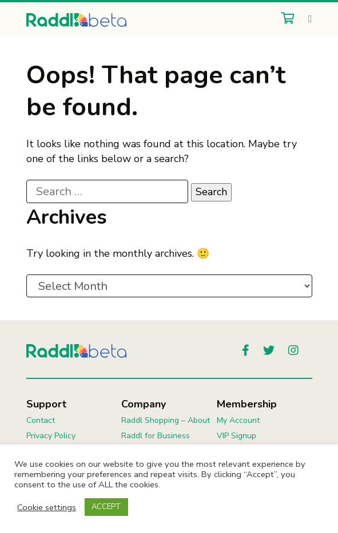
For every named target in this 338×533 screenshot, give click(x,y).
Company (143, 404)
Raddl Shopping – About (165, 420)
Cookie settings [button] (46, 507)
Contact (40, 420)
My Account (238, 420)
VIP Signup (236, 435)
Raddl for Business (155, 435)
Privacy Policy (50, 435)
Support (46, 404)
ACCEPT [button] (106, 507)
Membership (247, 404)
